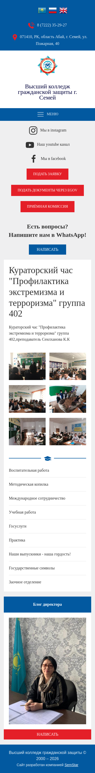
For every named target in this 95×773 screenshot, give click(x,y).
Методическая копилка (28, 484)
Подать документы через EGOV (48, 190)
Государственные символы (32, 568)
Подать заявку (47, 174)
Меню (48, 114)
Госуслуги (17, 526)
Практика (17, 540)
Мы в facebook (53, 158)
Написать (47, 249)
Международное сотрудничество (37, 498)
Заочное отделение (25, 582)
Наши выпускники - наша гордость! (40, 554)
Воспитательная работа (29, 470)
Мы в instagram (53, 130)
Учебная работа (22, 512)
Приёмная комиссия (47, 206)
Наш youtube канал (53, 144)
